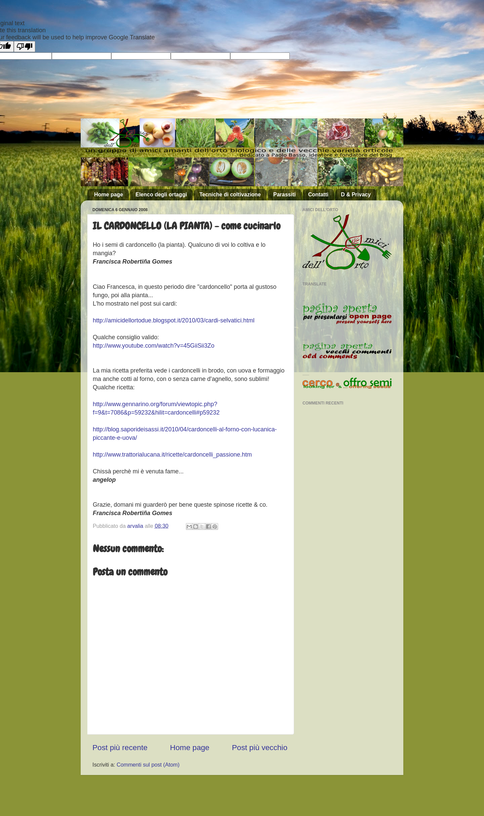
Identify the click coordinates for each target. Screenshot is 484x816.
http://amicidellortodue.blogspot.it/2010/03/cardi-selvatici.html (173, 320)
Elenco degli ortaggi (161, 194)
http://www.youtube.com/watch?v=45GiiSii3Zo (153, 345)
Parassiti (284, 194)
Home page (108, 194)
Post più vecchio (259, 747)
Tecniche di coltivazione (230, 194)
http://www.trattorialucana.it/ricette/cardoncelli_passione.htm (172, 454)
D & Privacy (356, 194)
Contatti (318, 194)
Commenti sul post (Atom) (148, 765)
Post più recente (120, 747)
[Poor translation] (24, 46)
